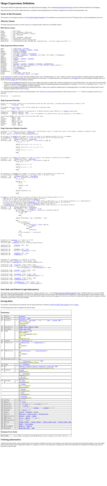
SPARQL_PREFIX (23, 364)
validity (37, 155)
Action (34, 57)
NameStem (31, 63)
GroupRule (23, 53)
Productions (5, 350)
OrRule (36, 53)
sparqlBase (32, 358)
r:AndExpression (39, 380)
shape (28, 356)
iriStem (21, 407)
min (22, 238)
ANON (33, 466)
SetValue (20, 74)
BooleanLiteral (43, 451)
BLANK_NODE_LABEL (24, 466)
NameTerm (16, 63)
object (37, 300)
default (34, 404)
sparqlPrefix (23, 358)
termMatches (25, 282)
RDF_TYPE (23, 414)
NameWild (23, 63)
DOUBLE (34, 453)
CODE (59, 358)
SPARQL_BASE (23, 366)
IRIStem (66, 121)
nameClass (41, 235)
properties (50, 404)
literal (36, 449)
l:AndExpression (24, 380)
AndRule (30, 53)
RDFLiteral (22, 451)
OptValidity (31, 146)
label (48, 358)
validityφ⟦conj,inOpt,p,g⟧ (46, 99)
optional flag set (20, 86)
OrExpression (26, 378)
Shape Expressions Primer (65, 7)
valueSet (23, 427)
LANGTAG (27, 455)
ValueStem (39, 69)
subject (32, 234)
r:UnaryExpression (40, 388)
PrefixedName (29, 461)
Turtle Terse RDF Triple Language (59, 342)
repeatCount (42, 404)
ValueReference (48, 69)
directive (22, 356)
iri (20, 402)
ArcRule (15, 53)
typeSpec (54, 358)
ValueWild (31, 69)
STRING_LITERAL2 (36, 459)
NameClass (25, 59)
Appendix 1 (24, 93)
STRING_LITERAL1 (24, 459)
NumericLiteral (32, 451)
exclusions (26, 411)
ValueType (16, 69)
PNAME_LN (22, 463)
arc (20, 396)
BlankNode (26, 402)
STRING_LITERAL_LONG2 (64, 459)
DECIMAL (28, 453)
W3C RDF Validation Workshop (36, 17)
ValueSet (23, 69)
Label (19, 51)
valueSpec (29, 404)
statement (22, 354)
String (21, 455)
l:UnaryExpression (25, 388)
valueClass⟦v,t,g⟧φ (35, 252)
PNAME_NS (31, 364)
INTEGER (36, 445)
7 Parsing (75, 342)
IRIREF (36, 364)
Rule (27, 51)
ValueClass (33, 59)
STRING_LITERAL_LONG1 (49, 459)
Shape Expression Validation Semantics (65, 330)
